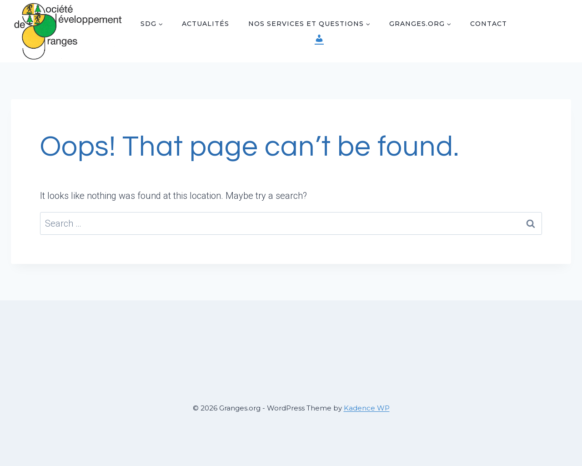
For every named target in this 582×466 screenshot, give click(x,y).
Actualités (205, 24)
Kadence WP (367, 408)
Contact (488, 24)
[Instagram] (545, 40)
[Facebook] (545, 22)
